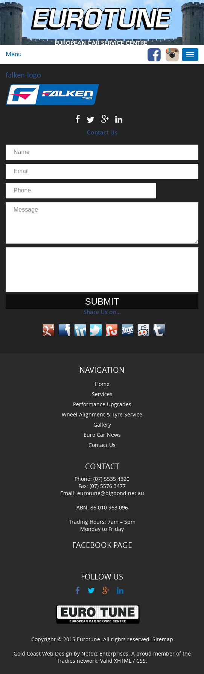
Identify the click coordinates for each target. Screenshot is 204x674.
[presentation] (102, 269)
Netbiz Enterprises (104, 653)
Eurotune (88, 639)
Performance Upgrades (102, 404)
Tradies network (77, 660)
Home (102, 383)
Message (102, 223)
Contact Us (102, 444)
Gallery (102, 424)
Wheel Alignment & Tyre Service (102, 414)
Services (102, 394)
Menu (13, 54)
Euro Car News (102, 434)
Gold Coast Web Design (43, 653)
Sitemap (162, 639)
